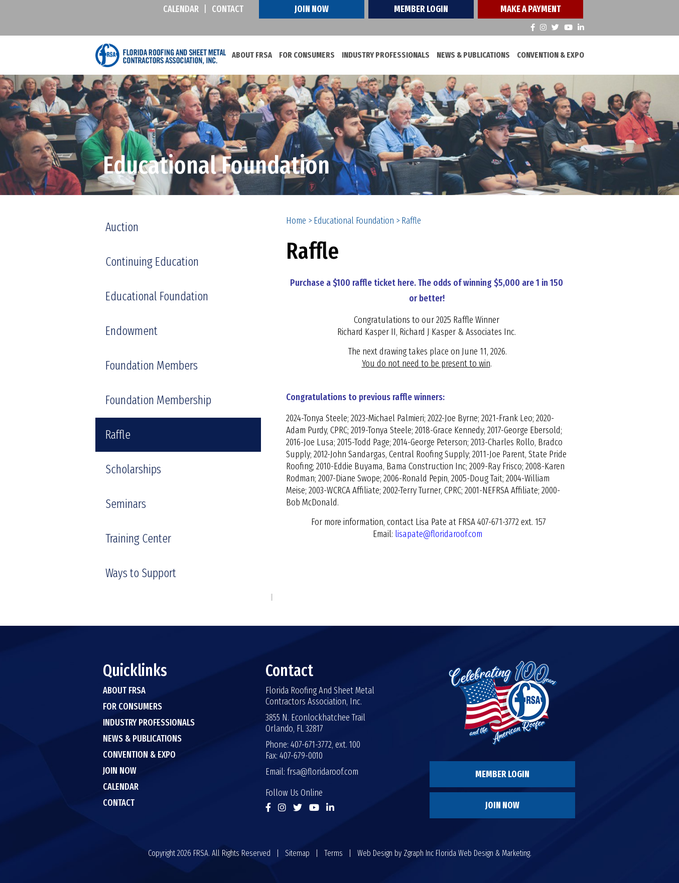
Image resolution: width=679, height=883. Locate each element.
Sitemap (297, 853)
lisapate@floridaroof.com (438, 534)
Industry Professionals (386, 55)
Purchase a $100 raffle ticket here (352, 282)
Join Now (312, 9)
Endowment (131, 331)
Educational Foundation (354, 220)
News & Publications (473, 55)
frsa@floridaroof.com (322, 771)
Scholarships (133, 469)
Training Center (138, 539)
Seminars (125, 504)
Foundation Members (151, 366)
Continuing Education (152, 262)
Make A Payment (530, 9)
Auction (122, 227)
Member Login (421, 9)
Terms (333, 853)
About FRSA (252, 55)
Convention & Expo (550, 55)
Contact (227, 9)
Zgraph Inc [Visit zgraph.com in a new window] (418, 853)
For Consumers (307, 55)
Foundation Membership (158, 400)
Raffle (117, 435)
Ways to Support (140, 573)
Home (296, 220)
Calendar (181, 9)
